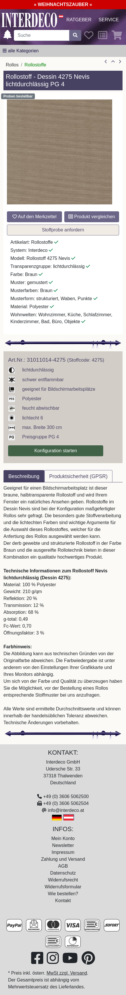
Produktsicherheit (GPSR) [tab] (78, 476)
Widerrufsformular (63, 886)
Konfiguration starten (55, 450)
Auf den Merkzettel (34, 216)
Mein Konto (63, 838)
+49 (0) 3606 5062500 (66, 796)
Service (109, 19)
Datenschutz (63, 873)
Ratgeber (78, 19)
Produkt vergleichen (91, 216)
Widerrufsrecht (63, 879)
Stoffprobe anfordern (63, 229)
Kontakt (63, 900)
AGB (63, 866)
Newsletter (63, 845)
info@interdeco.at (66, 810)
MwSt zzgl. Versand (66, 973)
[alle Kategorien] (20, 51)
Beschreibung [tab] (24, 476)
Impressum (63, 852)
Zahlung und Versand (63, 859)
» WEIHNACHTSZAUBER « (63, 4)
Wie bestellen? (63, 893)
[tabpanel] (63, 605)
